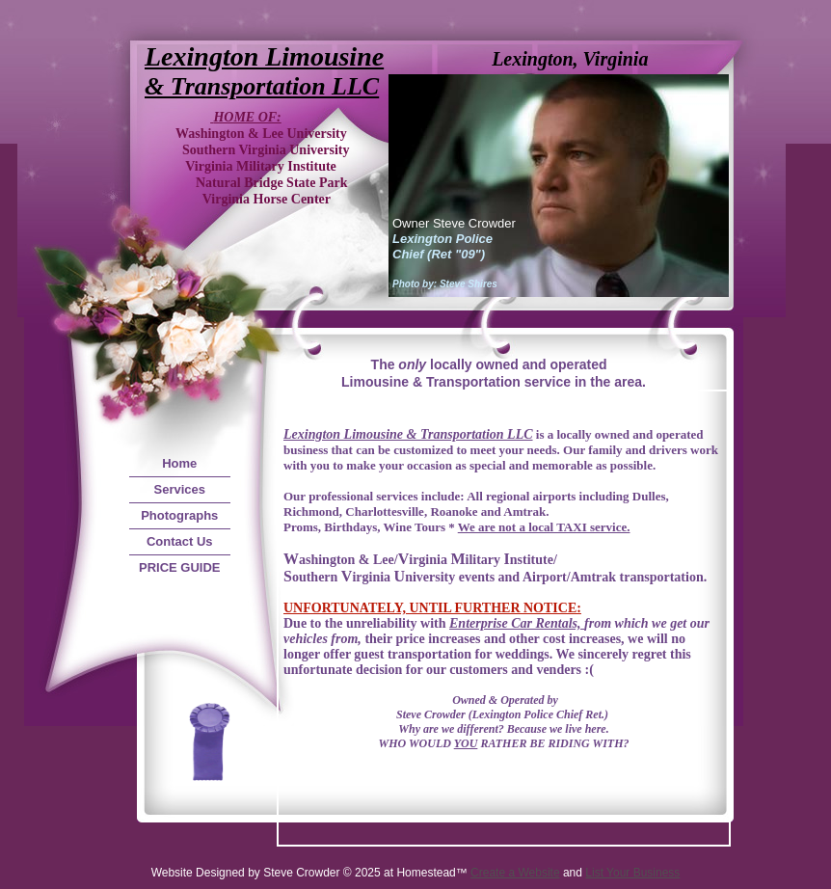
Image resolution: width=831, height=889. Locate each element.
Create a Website (515, 872)
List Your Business (632, 872)
